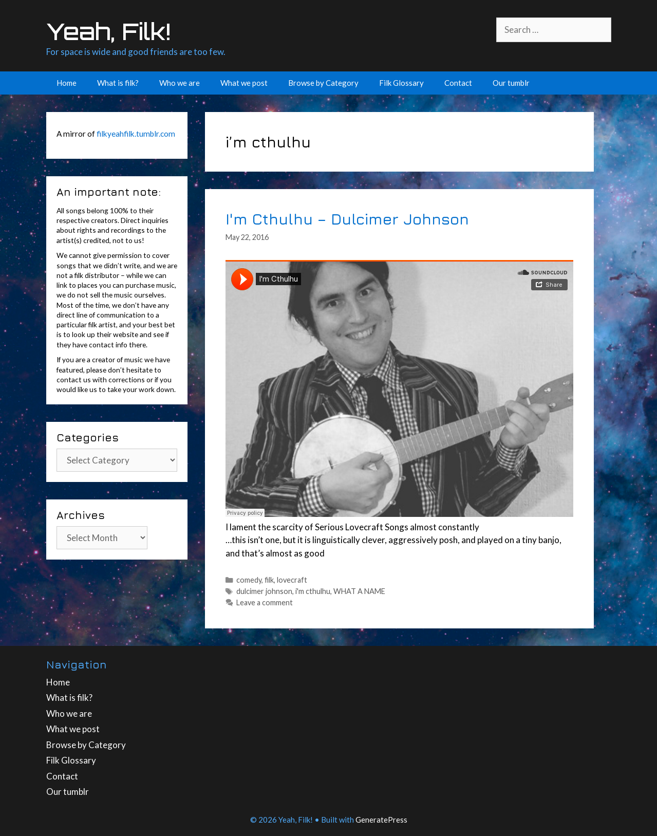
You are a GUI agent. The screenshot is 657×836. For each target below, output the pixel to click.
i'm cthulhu (312, 591)
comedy (248, 579)
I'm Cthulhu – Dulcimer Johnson (347, 219)
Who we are (179, 82)
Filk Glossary (401, 82)
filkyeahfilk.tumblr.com (136, 133)
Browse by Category (323, 82)
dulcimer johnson (264, 591)
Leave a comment (264, 602)
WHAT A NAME (359, 591)
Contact (458, 82)
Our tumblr (511, 82)
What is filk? (118, 82)
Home (67, 82)
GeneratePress (381, 819)
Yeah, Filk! (108, 31)
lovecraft (292, 579)
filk (269, 579)
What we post (244, 82)
